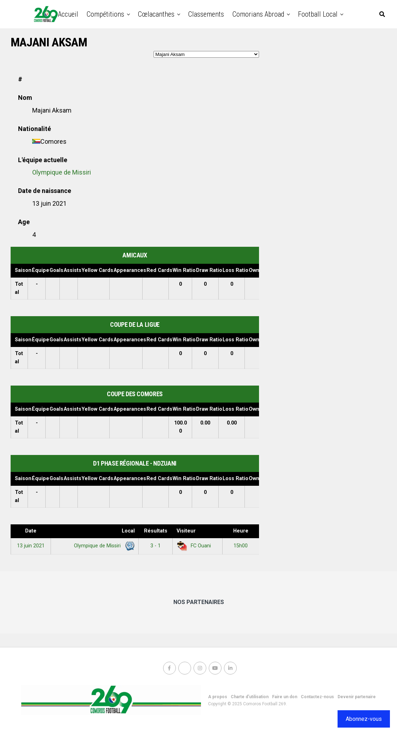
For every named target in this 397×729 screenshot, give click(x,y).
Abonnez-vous (364, 719)
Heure (240, 531)
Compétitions (105, 14)
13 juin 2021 (31, 546)
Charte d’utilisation (250, 696)
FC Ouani (194, 546)
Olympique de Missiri (61, 172)
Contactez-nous (317, 696)
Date (30, 531)
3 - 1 (155, 546)
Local (128, 531)
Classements (206, 14)
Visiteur (186, 531)
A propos (217, 696)
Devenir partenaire (357, 696)
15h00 (241, 546)
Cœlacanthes (156, 14)
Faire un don (284, 696)
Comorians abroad (258, 14)
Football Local (318, 14)
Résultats (155, 531)
